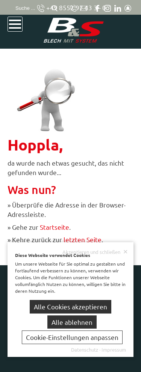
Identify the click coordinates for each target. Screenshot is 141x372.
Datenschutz (84, 349)
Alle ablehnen (72, 322)
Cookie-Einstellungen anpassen (72, 337)
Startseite (54, 227)
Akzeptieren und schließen (95, 252)
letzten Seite (83, 239)
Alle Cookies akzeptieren (70, 307)
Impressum (114, 349)
